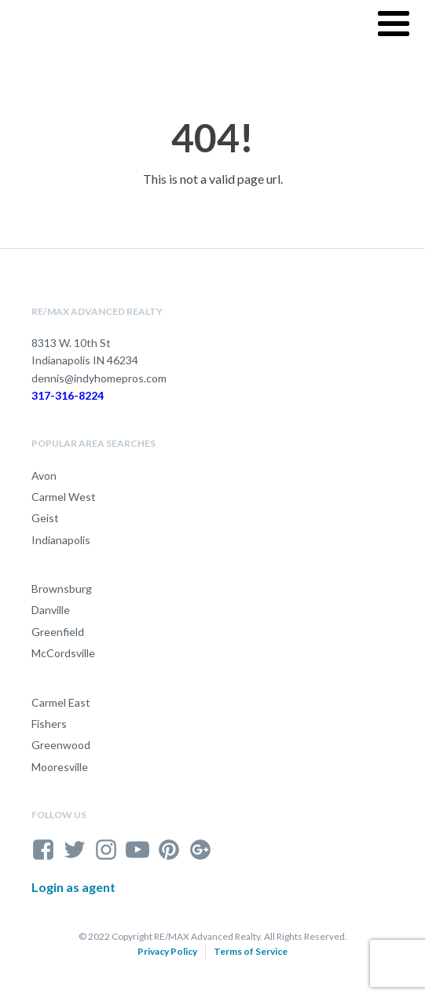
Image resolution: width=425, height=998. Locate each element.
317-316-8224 (67, 395)
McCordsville (63, 653)
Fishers (49, 723)
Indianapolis (60, 540)
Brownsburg (61, 588)
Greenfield (57, 631)
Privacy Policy (167, 951)
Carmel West (63, 496)
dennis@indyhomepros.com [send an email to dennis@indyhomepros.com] (99, 378)
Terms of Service (251, 951)
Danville (50, 609)
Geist (45, 518)
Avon (44, 475)
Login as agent (73, 886)
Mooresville (59, 766)
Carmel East (60, 702)
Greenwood (60, 744)
